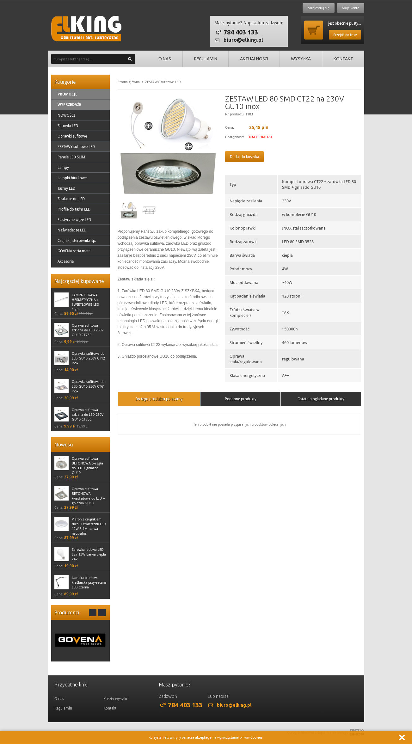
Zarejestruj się (318, 7)
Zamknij (402, 737)
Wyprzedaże (69, 104)
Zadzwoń (168, 696)
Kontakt (343, 58)
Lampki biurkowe (72, 177)
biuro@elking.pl (243, 40)
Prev (92, 612)
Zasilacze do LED (71, 198)
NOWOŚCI (66, 115)
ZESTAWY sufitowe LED (76, 146)
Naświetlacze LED (72, 229)
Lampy (63, 167)
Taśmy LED (66, 188)
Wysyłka (300, 58)
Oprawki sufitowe (72, 135)
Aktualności (252, 58)
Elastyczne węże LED (74, 219)
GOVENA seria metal (74, 250)
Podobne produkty (240, 398)
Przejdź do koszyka (313, 30)
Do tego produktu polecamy (158, 398)
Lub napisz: (219, 696)
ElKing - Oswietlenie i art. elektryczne (86, 29)
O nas (161, 58)
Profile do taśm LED (74, 209)
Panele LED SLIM (71, 156)
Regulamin (202, 58)
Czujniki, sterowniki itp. (77, 240)
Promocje (67, 94)
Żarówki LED (68, 125)
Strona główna (129, 81)
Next (102, 612)
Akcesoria (66, 261)
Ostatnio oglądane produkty (321, 398)
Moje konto (350, 7)
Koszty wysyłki (115, 698)
